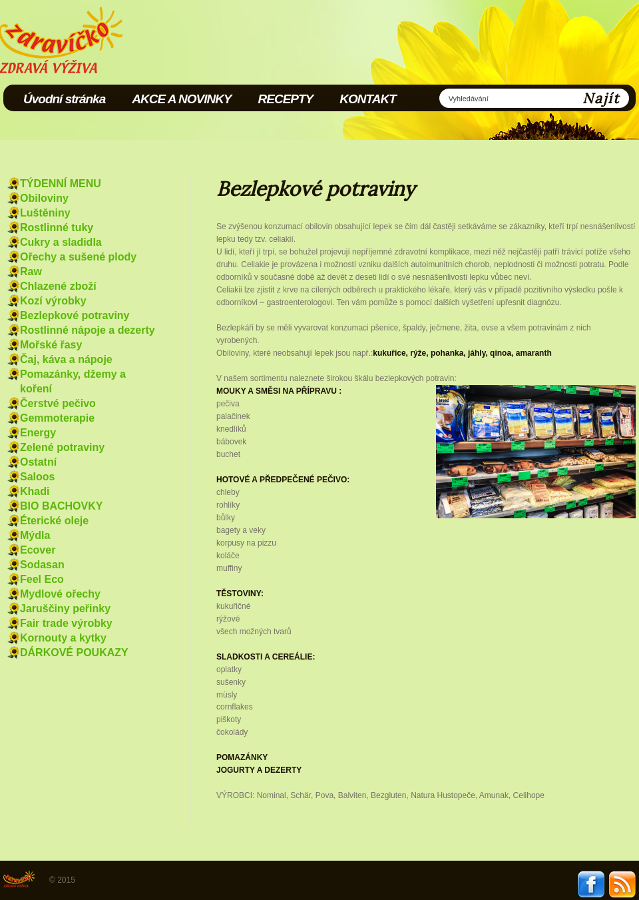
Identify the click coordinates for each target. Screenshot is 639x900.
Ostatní (38, 462)
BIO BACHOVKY (61, 506)
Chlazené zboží (58, 286)
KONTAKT (367, 99)
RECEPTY (286, 99)
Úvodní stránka (64, 99)
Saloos (37, 476)
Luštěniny (45, 213)
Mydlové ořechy (60, 594)
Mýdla (35, 535)
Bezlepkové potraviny (75, 315)
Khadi (34, 491)
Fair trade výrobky (66, 623)
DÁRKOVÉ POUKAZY (74, 652)
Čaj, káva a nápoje (66, 359)
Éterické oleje (54, 520)
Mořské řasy (51, 344)
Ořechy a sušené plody (78, 256)
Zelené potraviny (62, 447)
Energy (38, 432)
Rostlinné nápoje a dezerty (87, 330)
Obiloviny (44, 198)
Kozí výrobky (53, 300)
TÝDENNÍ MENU (60, 183)
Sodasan (42, 564)
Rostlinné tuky (56, 227)
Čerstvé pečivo (58, 403)
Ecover (37, 550)
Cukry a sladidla (61, 242)
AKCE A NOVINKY (181, 99)
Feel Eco (42, 579)
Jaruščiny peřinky (65, 608)
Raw (31, 271)
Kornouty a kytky (63, 638)
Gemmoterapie (57, 418)
